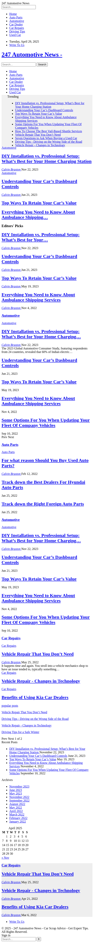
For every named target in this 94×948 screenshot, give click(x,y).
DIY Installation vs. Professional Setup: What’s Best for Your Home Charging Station (49, 105)
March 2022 (16, 814)
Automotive (16, 21)
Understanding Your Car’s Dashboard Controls (44, 110)
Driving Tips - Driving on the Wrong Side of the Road (48, 141)
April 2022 (16, 811)
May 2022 (15, 807)
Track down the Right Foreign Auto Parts (43, 503)
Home (13, 14)
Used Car (15, 35)
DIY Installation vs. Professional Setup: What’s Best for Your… (40, 237)
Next (11, 437)
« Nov (5, 857)
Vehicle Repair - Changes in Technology (40, 145)
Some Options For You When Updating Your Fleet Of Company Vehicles (46, 423)
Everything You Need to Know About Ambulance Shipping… (38, 214)
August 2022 (17, 804)
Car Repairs (16, 28)
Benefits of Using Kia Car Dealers (35, 906)
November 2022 (19, 797)
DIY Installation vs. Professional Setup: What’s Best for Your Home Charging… (41, 334)
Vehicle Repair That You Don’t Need (38, 134)
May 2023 (15, 793)
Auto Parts (15, 17)
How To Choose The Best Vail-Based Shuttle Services (48, 131)
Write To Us (16, 45)
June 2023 (15, 790)
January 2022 (17, 821)
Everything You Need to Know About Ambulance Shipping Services (38, 297)
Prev (5, 437)
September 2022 (19, 800)
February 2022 (18, 818)
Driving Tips (17, 31)
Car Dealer (16, 24)
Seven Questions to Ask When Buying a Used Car (46, 138)
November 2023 (19, 786)
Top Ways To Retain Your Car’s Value (38, 113)
